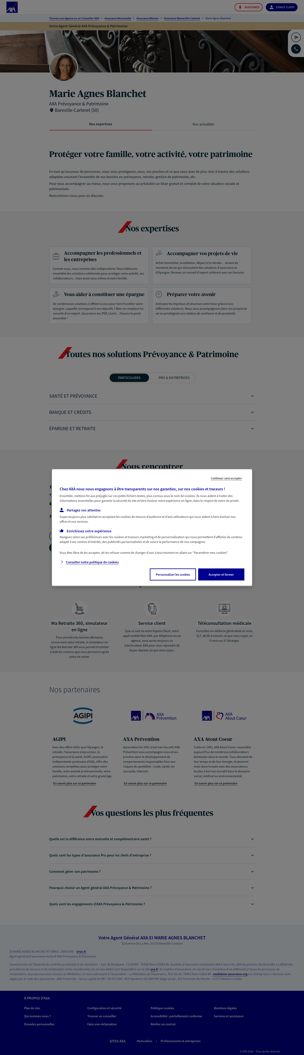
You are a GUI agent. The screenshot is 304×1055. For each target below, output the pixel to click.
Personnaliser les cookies (173, 574)
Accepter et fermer (221, 574)
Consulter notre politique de (92, 562)
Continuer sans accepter (226, 478)
